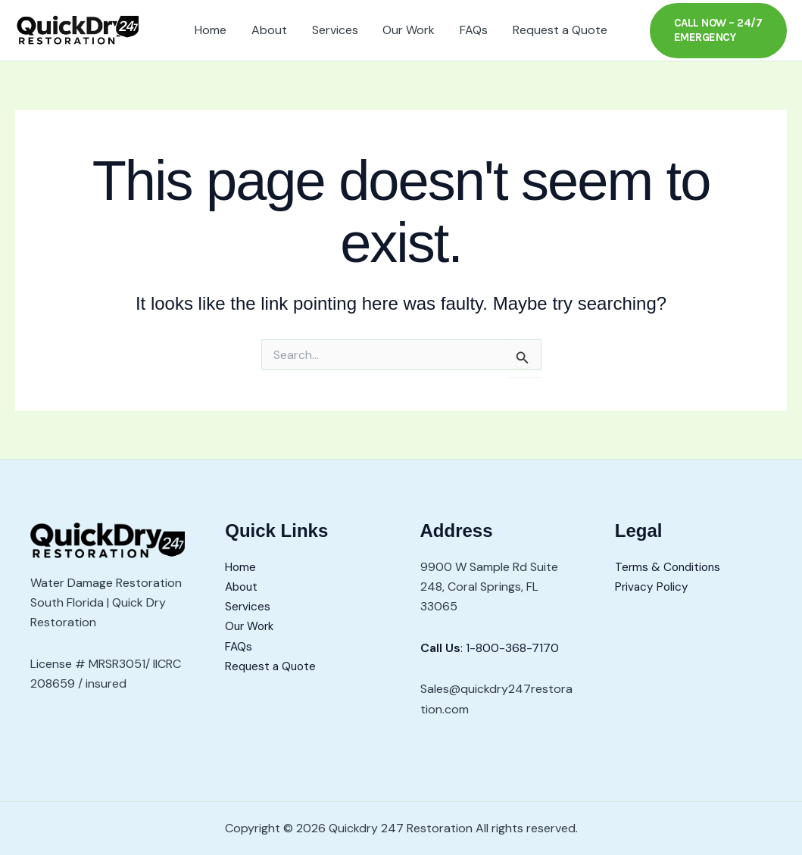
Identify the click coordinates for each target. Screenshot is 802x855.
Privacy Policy (653, 586)
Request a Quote (558, 30)
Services (335, 30)
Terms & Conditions (670, 567)
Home (212, 30)
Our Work (408, 30)
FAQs (473, 30)
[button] (717, 30)
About (270, 30)
